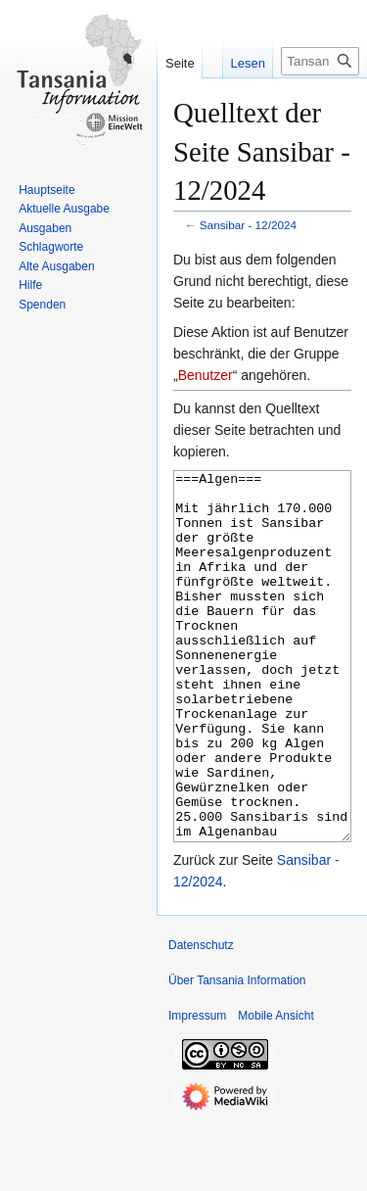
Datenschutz (201, 1018)
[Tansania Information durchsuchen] (320, 61)
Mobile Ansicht (275, 1089)
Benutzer (205, 375)
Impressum (197, 1089)
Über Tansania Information (237, 1054)
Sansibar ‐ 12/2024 (248, 224)
